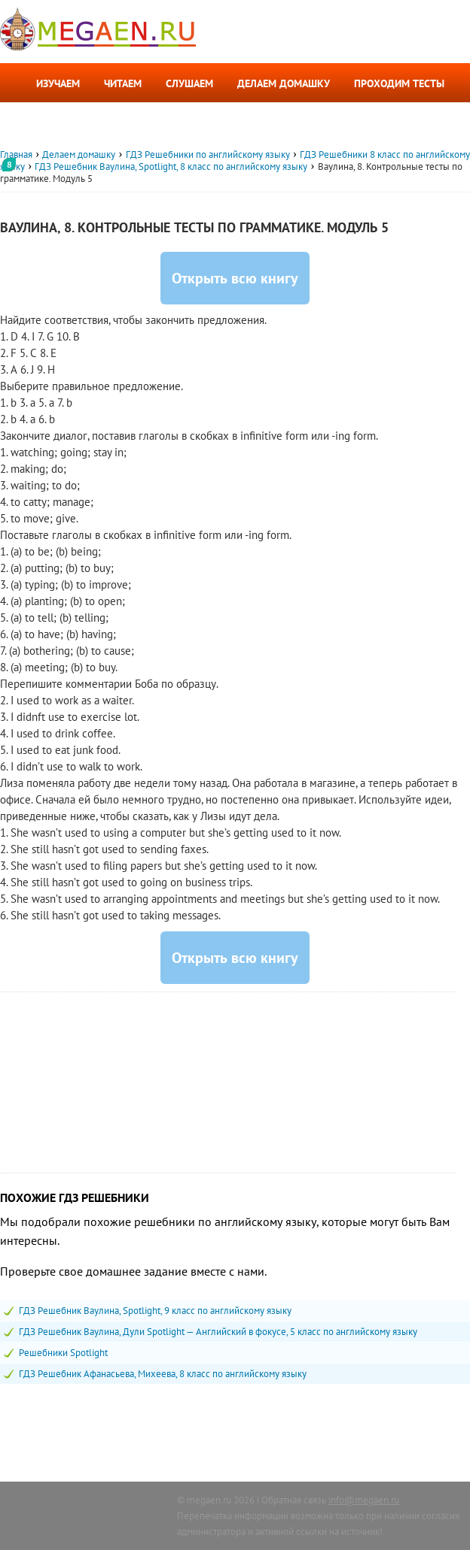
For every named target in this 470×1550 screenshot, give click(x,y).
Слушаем (189, 83)
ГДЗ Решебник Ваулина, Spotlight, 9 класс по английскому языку (155, 1310)
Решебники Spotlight (63, 1352)
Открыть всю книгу (235, 278)
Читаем (123, 83)
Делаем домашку (283, 83)
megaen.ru (209, 1500)
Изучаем (58, 83)
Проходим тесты (399, 83)
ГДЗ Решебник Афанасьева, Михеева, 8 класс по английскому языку (163, 1373)
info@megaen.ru (363, 1500)
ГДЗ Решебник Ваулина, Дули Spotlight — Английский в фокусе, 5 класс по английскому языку (218, 1331)
